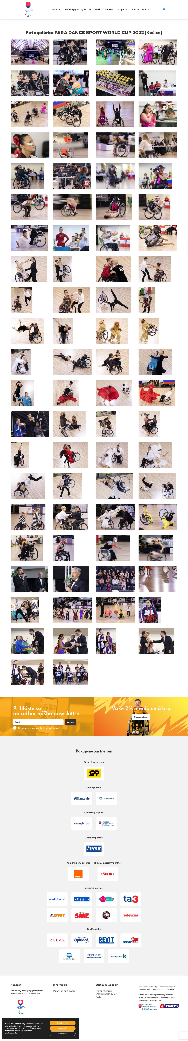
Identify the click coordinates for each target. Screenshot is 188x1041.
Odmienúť (62, 1028)
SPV (135, 9)
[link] (20, 1006)
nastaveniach (10, 1033)
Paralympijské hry (75, 9)
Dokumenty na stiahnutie (64, 990)
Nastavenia (62, 1033)
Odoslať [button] (70, 722)
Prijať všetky (62, 1023)
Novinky (57, 9)
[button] (164, 9)
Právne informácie (104, 990)
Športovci (110, 10)
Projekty (124, 9)
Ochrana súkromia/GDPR (107, 993)
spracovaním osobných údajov (45, 728)
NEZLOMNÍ (96, 9)
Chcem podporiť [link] (141, 717)
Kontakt (146, 10)
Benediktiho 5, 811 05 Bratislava (25, 993)
